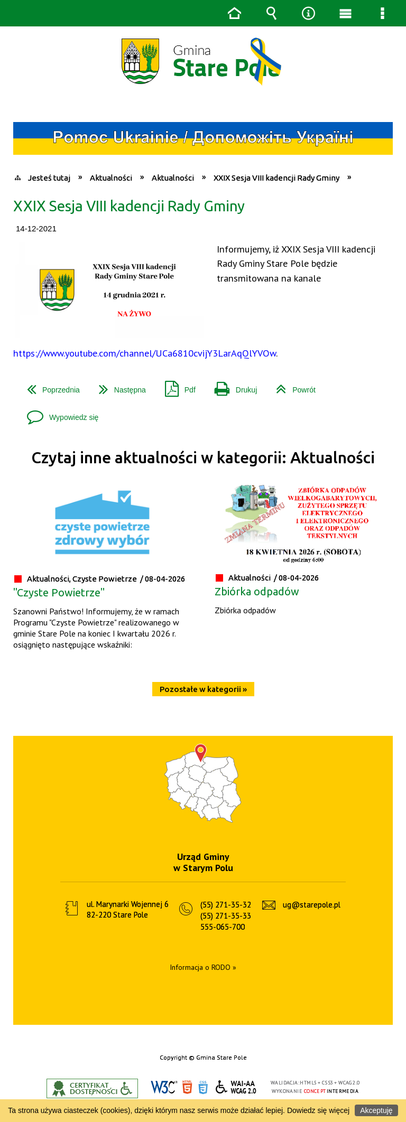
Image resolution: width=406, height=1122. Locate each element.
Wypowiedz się (58, 413)
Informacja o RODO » (203, 967)
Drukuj (231, 386)
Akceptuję (376, 1110)
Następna (118, 386)
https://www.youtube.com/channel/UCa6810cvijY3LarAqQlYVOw (144, 353)
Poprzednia (49, 386)
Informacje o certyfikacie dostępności (92, 1088)
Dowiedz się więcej (318, 1110)
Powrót (291, 386)
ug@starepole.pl (311, 905)
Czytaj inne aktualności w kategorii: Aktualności (203, 458)
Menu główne (345, 13)
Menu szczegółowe (382, 13)
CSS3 (203, 1087)
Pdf (176, 386)
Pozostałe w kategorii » (203, 689)
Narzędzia (308, 13)
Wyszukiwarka (271, 13)
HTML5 (187, 1087)
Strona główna (234, 13)
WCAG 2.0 (236, 1087)
